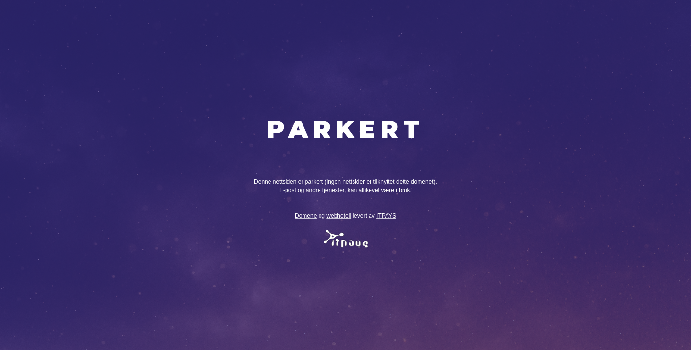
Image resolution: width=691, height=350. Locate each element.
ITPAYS (386, 215)
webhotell (338, 215)
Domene (306, 215)
